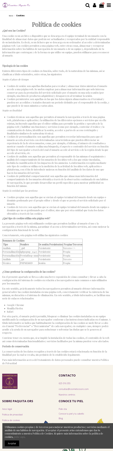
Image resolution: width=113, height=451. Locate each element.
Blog (61, 418)
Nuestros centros (67, 394)
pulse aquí (19, 436)
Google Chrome (15, 305)
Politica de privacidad (12, 414)
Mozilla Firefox (15, 308)
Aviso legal (7, 409)
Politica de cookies (11, 420)
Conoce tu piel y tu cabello (71, 413)
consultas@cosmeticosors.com (74, 389)
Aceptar (12, 443)
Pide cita (63, 409)
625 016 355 (64, 383)
